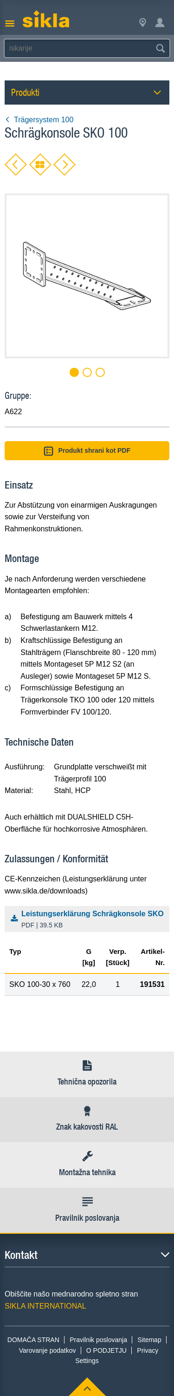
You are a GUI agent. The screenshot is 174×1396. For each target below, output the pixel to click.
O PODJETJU (106, 1350)
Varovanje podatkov (47, 1350)
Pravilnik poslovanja (98, 1339)
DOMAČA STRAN (33, 1339)
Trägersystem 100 (39, 120)
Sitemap (149, 1339)
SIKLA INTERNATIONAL (45, 1306)
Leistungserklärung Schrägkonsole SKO (89, 920)
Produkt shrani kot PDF (87, 451)
